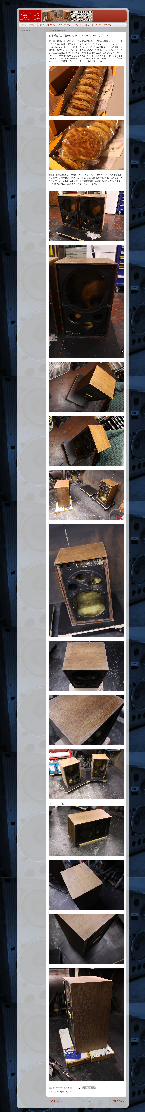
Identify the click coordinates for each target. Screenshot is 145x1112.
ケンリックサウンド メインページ (55, 24)
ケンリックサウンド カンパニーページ (93, 24)
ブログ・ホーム (28, 24)
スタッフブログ (66, 1092)
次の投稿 (54, 1101)
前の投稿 (118, 1101)
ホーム (86, 1101)
